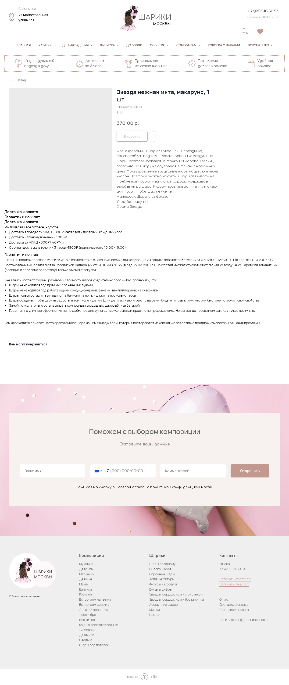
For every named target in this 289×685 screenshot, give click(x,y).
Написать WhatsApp (235, 579)
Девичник (86, 635)
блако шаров (161, 569)
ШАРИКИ (154, 18)
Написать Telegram (234, 584)
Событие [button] (158, 45)
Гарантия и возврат (234, 609)
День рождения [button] (75, 45)
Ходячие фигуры (162, 579)
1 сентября (87, 614)
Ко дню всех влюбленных (98, 625)
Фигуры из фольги (163, 584)
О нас (223, 599)
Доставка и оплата (233, 604)
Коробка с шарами (224, 45)
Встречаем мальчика (95, 599)
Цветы (154, 614)
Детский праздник (93, 609)
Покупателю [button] (259, 45)
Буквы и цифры (160, 589)
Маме (83, 584)
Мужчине (86, 564)
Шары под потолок (94, 645)
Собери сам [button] (186, 45)
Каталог (46, 45)
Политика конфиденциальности (243, 619)
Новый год (87, 619)
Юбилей (85, 594)
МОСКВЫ (161, 24)
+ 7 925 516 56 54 (262, 11)
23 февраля (88, 630)
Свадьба (86, 640)
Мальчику (86, 574)
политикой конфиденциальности (181, 487)
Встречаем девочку (94, 604)
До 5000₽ (134, 45)
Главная (24, 45)
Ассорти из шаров (163, 604)
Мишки (154, 609)
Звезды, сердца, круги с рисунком (176, 594)
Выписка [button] (108, 45)
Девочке (85, 579)
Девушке (86, 569)
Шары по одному (162, 564)
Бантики (85, 589)
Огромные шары (162, 574)
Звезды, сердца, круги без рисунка (176, 599)
